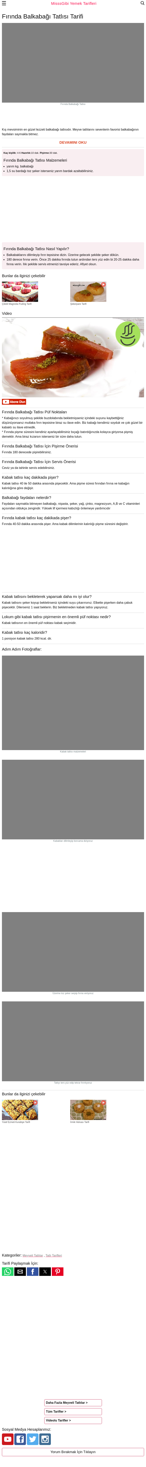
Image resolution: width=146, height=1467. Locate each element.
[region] (73, 116)
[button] (73, 143)
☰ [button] (4, 3)
